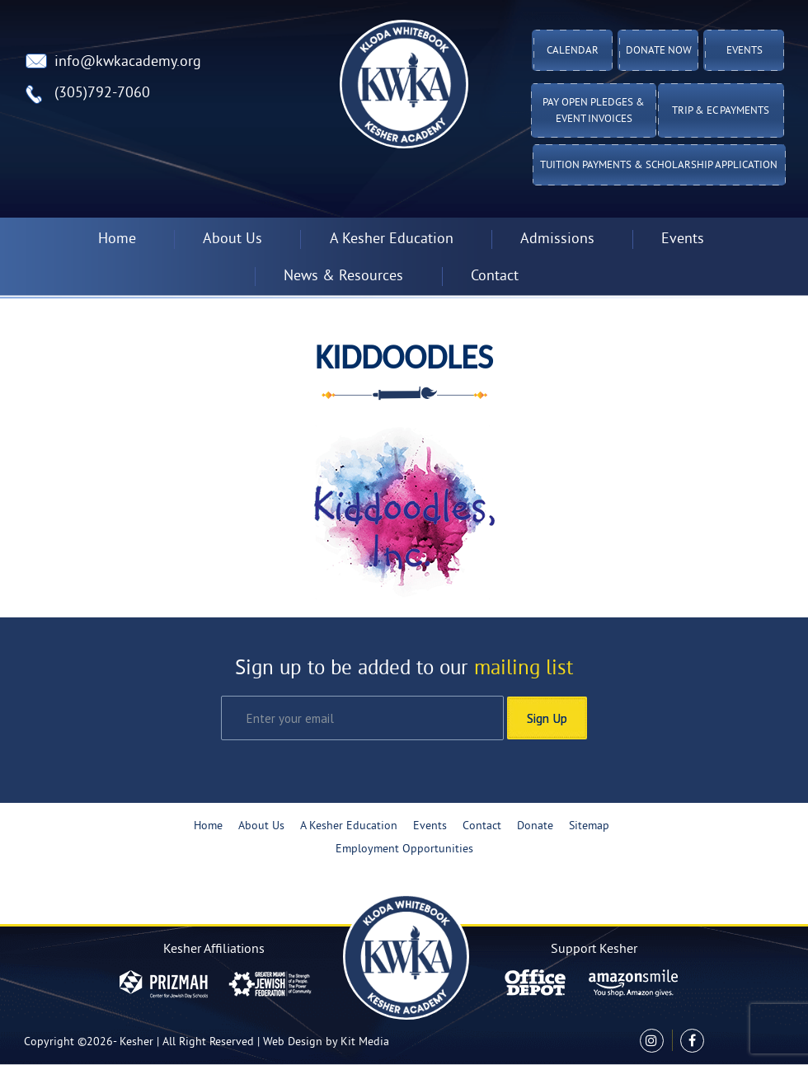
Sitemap (589, 826)
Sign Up (547, 718)
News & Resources (343, 276)
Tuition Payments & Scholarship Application (658, 165)
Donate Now (659, 51)
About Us (232, 239)
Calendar (573, 51)
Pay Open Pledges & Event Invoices (594, 111)
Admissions (557, 239)
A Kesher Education (391, 239)
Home (117, 239)
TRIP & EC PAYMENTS (720, 111)
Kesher (136, 1042)
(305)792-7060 (102, 93)
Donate (535, 826)
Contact (495, 276)
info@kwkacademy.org (127, 62)
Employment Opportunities (404, 849)
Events (744, 51)
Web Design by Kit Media (326, 1042)
